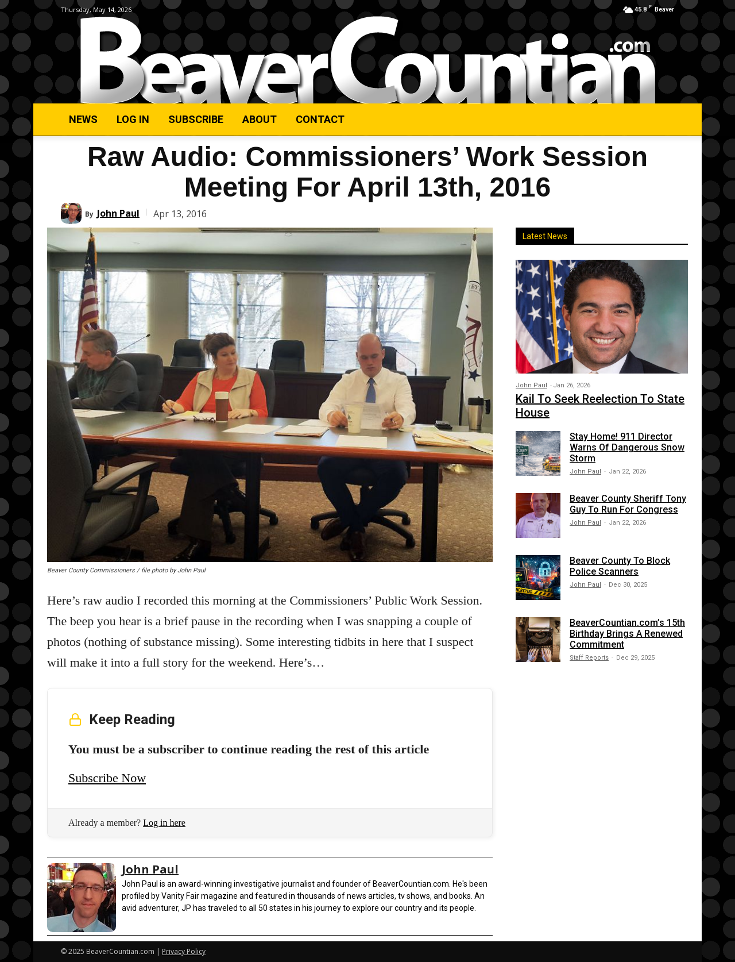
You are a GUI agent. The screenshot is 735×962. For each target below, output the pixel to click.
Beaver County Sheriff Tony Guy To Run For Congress (628, 504)
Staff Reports (589, 657)
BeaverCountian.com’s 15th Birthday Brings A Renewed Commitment (627, 633)
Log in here (164, 823)
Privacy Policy (184, 951)
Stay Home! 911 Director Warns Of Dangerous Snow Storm (627, 447)
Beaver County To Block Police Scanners (620, 566)
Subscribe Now (107, 778)
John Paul (118, 213)
